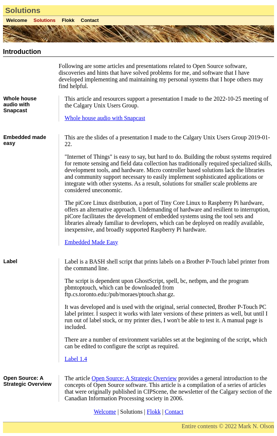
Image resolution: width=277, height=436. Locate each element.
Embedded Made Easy (91, 242)
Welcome (16, 20)
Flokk (68, 20)
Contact (90, 20)
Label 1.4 (76, 359)
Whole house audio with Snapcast (105, 118)
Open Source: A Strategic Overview (134, 378)
